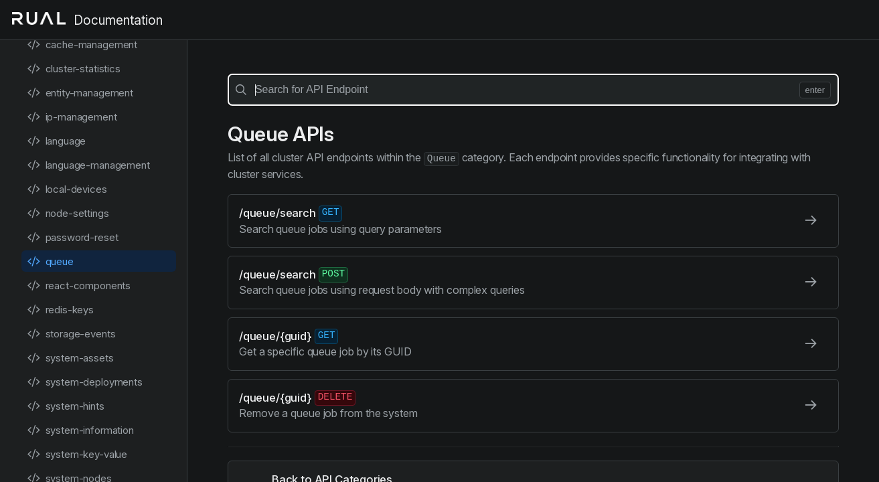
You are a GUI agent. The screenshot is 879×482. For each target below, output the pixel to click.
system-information (80, 430)
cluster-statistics (74, 68)
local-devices (67, 189)
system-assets (70, 357)
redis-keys (60, 309)
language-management (88, 165)
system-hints (65, 406)
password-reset (72, 237)
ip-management (72, 116)
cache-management (82, 44)
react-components (79, 285)
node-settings (68, 213)
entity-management (80, 92)
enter (815, 90)
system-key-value (77, 454)
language (56, 141)
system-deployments (85, 382)
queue (50, 261)
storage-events (71, 333)
